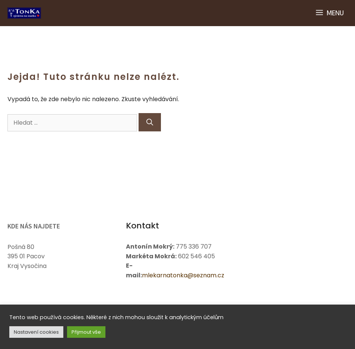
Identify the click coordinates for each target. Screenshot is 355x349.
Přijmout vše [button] (86, 332)
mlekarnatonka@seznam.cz (183, 275)
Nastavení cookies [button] (36, 332)
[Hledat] (150, 122)
